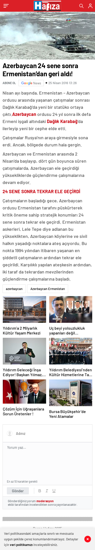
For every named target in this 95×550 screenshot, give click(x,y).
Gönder (18, 490)
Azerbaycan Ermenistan (47, 289)
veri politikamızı (21, 545)
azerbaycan (14, 289)
